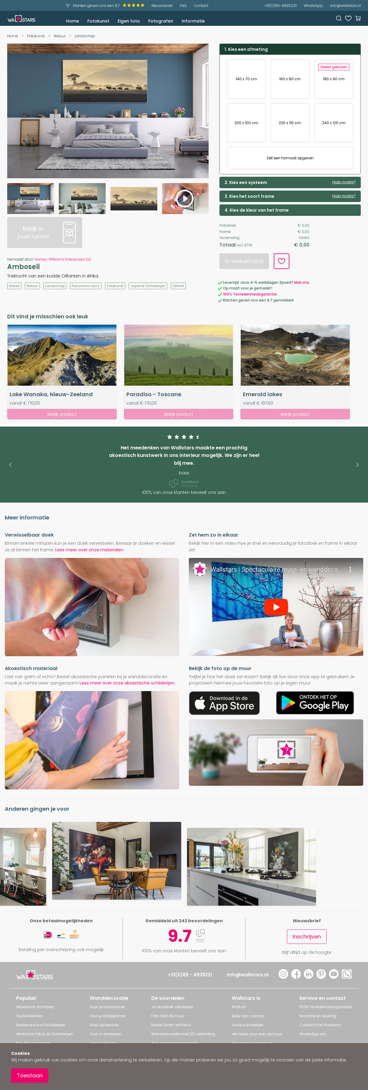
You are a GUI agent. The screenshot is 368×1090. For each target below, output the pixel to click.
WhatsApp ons (312, 1033)
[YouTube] (334, 977)
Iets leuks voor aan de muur (257, 1033)
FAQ (183, 5)
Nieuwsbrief (162, 5)
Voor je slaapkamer (107, 1015)
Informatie (193, 21)
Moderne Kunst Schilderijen (40, 1024)
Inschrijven (307, 936)
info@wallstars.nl (345, 5)
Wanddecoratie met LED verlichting (183, 1033)
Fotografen (160, 21)
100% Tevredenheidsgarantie (250, 294)
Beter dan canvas (248, 1015)
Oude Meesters (29, 1015)
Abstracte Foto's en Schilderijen (44, 1033)
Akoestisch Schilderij (35, 1006)
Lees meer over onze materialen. (89, 550)
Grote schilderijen (248, 1024)
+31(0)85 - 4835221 (190, 975)
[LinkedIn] (308, 977)
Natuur (60, 35)
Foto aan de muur (167, 1015)
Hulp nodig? (344, 182)
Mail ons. (302, 282)
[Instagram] (283, 977)
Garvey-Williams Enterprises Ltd (63, 259)
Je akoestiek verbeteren (172, 1006)
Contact (201, 5)
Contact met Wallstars (320, 1024)
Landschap (85, 35)
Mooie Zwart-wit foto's (171, 1024)
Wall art (239, 1006)
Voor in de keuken (106, 1033)
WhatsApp (313, 5)
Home (72, 21)
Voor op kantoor (104, 1024)
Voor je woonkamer (107, 1006)
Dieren (14, 285)
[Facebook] (296, 977)
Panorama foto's (86, 285)
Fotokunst (98, 21)
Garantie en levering (317, 1015)
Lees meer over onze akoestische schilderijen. (127, 683)
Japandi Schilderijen (148, 285)
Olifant (178, 285)
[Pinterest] (321, 977)
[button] (10, 464)
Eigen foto (129, 21)
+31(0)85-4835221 (280, 5)
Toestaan (30, 1075)
